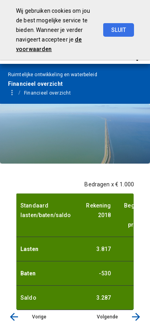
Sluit (118, 30)
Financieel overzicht (47, 93)
